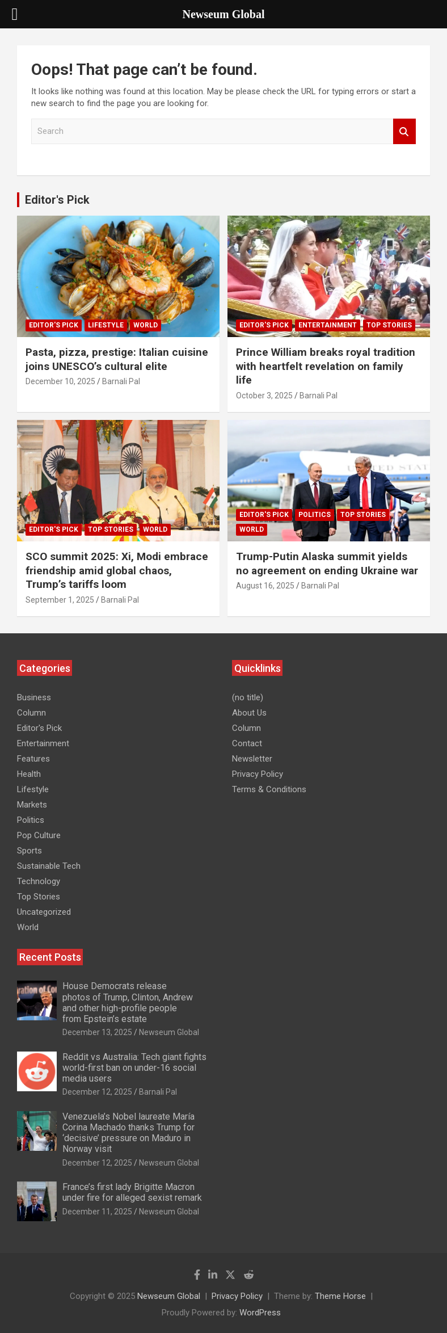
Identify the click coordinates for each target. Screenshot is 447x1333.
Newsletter (252, 759)
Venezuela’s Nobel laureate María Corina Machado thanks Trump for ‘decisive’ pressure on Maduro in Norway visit (128, 1133)
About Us (249, 713)
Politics (314, 515)
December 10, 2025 (60, 381)
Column (31, 713)
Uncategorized (44, 912)
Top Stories (389, 325)
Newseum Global (169, 1032)
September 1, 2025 (60, 599)
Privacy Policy (257, 774)
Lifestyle (106, 325)
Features (33, 759)
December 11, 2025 (97, 1211)
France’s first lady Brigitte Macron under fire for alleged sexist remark (133, 1192)
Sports (29, 851)
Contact (247, 743)
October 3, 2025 (264, 395)
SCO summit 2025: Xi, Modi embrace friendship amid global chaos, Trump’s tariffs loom (117, 570)
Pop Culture (39, 835)
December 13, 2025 (97, 1032)
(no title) (247, 697)
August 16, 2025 (265, 585)
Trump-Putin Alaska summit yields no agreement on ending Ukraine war (328, 563)
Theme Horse (340, 1296)
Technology (38, 881)
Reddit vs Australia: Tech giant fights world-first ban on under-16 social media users (134, 1068)
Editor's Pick (57, 200)
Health (29, 774)
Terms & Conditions (269, 789)
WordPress (260, 1312)
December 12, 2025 (97, 1091)
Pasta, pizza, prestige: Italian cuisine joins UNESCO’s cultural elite (117, 359)
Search (404, 131)
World (145, 325)
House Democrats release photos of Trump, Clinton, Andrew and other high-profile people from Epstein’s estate (127, 1002)
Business (34, 697)
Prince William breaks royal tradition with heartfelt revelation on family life (325, 366)
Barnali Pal (121, 381)
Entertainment (327, 325)
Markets (32, 805)
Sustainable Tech (49, 866)
